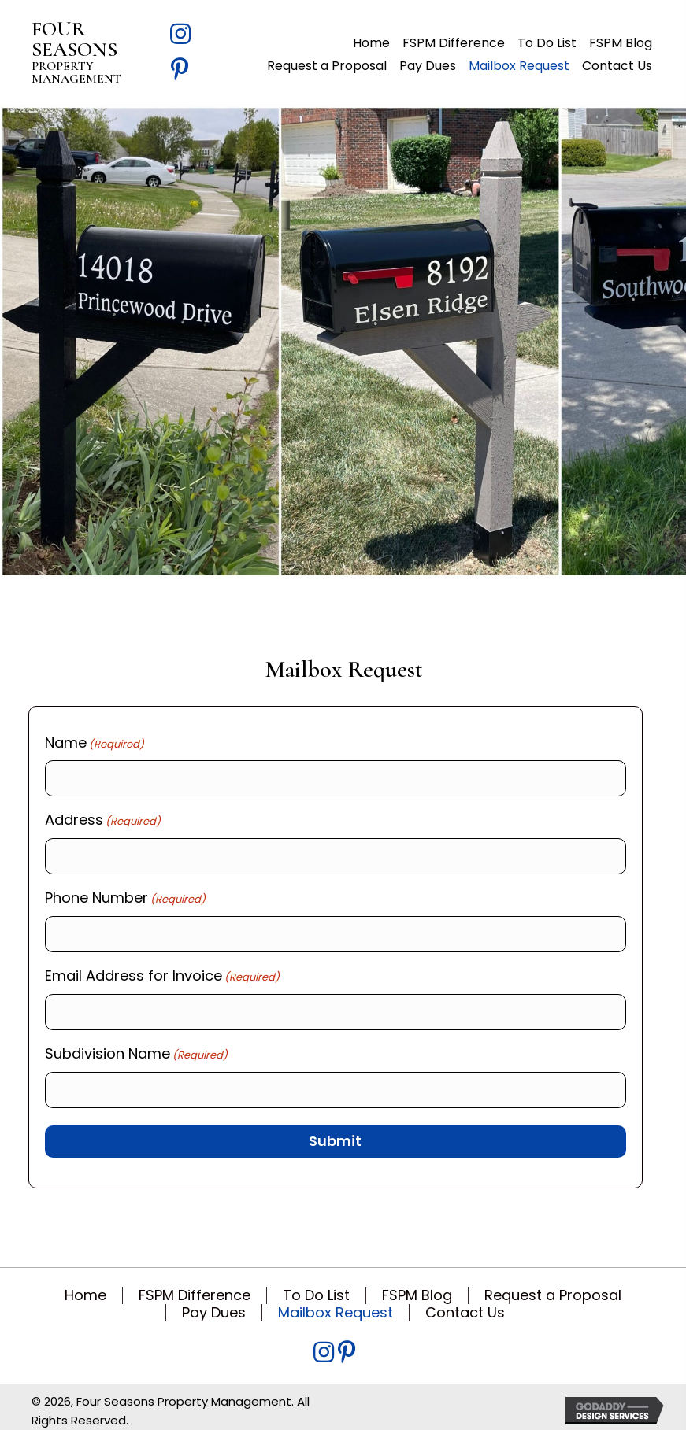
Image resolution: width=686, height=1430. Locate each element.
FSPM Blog (417, 1286)
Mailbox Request (335, 1303)
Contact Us (465, 1303)
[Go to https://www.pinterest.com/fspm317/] (180, 71)
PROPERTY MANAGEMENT (76, 72)
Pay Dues (214, 1303)
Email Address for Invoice (162, 970)
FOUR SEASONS (74, 39)
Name (94, 743)
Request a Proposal (552, 1286)
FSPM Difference (194, 1286)
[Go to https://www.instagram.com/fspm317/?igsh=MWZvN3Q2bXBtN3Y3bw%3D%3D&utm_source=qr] (180, 36)
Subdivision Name (136, 1046)
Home (85, 1286)
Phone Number (125, 895)
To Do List (316, 1286)
